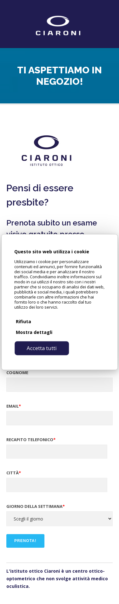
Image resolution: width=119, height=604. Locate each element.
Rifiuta (23, 321)
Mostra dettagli (34, 332)
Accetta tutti (42, 348)
